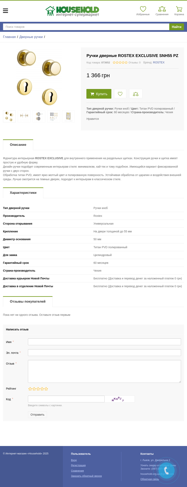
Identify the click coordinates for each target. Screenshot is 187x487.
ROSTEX (159, 62)
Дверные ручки (31, 37)
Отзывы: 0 (134, 62)
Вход (74, 460)
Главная (9, 37)
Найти (176, 27)
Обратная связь (149, 479)
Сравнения (77, 470)
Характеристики (23, 193)
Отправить (37, 414)
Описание (18, 145)
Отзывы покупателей (28, 301)
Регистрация (78, 465)
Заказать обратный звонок (86, 476)
